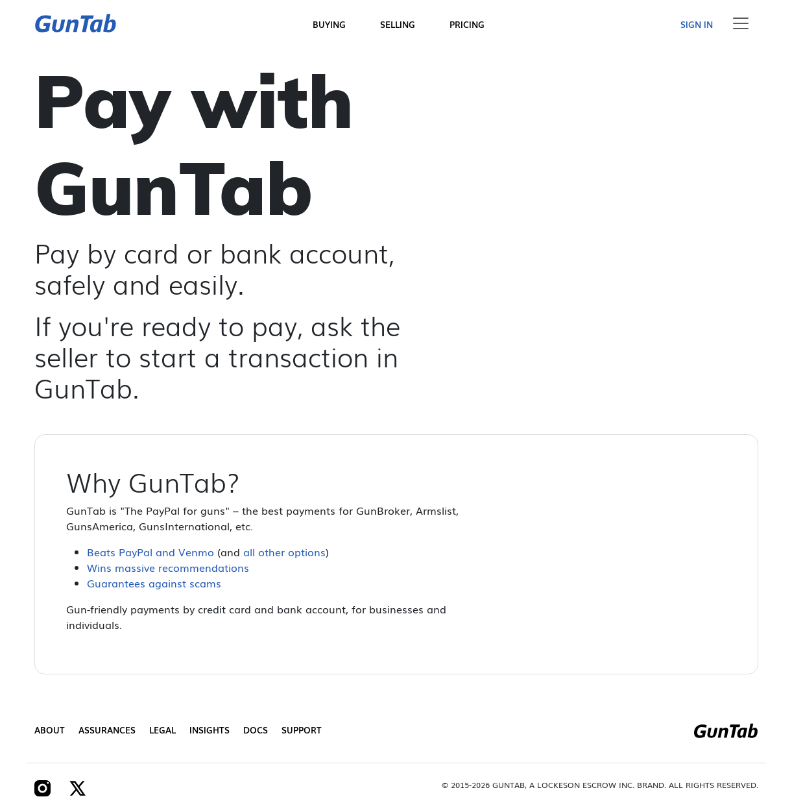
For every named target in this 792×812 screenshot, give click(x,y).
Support (302, 730)
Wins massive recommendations (168, 567)
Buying (329, 24)
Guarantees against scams (154, 583)
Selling (397, 24)
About (49, 730)
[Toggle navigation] (740, 23)
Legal (162, 730)
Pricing (467, 24)
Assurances (107, 730)
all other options (284, 552)
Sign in (696, 24)
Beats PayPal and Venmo (150, 552)
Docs (255, 730)
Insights (209, 730)
